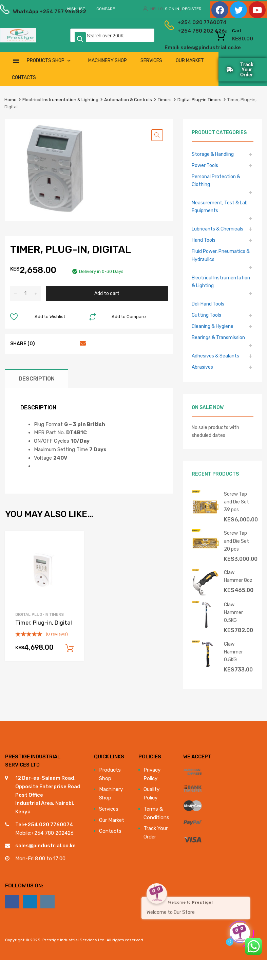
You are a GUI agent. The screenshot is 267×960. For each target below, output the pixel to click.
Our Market (190, 60)
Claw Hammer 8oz (238, 576)
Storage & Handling (213, 154)
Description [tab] (37, 378)
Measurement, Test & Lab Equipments (220, 206)
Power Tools (205, 165)
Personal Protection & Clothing (216, 180)
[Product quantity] (25, 293)
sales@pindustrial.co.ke (45, 846)
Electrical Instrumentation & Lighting (60, 99)
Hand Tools (203, 240)
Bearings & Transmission (218, 337)
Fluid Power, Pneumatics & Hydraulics (221, 255)
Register (192, 8)
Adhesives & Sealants (215, 355)
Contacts (24, 77)
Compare (105, 8)
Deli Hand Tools (208, 304)
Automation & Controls (128, 99)
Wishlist (76, 8)
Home (10, 99)
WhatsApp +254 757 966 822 (29, 11)
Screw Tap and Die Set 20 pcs (236, 540)
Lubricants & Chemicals (217, 229)
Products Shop (49, 60)
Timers (165, 99)
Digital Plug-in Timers (199, 99)
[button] (157, 135)
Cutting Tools (206, 315)
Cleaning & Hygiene (212, 326)
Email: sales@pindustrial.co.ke (177, 47)
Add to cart (106, 293)
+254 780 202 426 (183, 31)
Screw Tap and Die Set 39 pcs (236, 501)
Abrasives (202, 367)
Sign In (172, 8)
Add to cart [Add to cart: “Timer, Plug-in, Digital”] (69, 648)
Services (151, 60)
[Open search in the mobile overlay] (112, 35)
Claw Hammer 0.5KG (233, 612)
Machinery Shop (107, 60)
